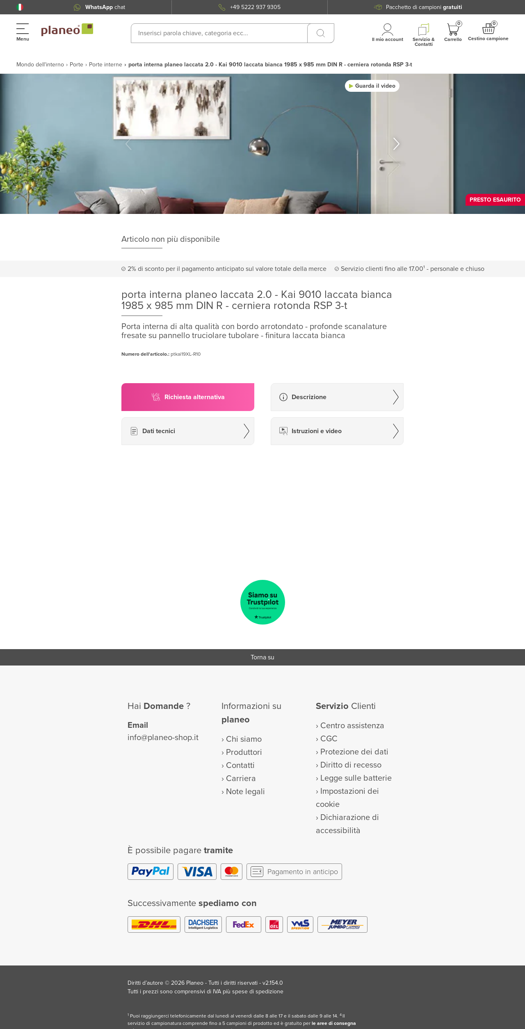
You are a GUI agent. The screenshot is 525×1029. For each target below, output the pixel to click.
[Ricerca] (321, 33)
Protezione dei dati (354, 752)
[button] (19, 7)
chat (105, 7)
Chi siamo (244, 739)
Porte (76, 64)
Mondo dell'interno (40, 64)
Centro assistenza (352, 726)
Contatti (240, 765)
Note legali (245, 792)
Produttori (244, 752)
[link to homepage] (67, 29)
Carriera (241, 779)
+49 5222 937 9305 (255, 7)
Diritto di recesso (350, 765)
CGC (329, 739)
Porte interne (105, 64)
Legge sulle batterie (356, 778)
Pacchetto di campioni (424, 7)
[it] (19, 7)
